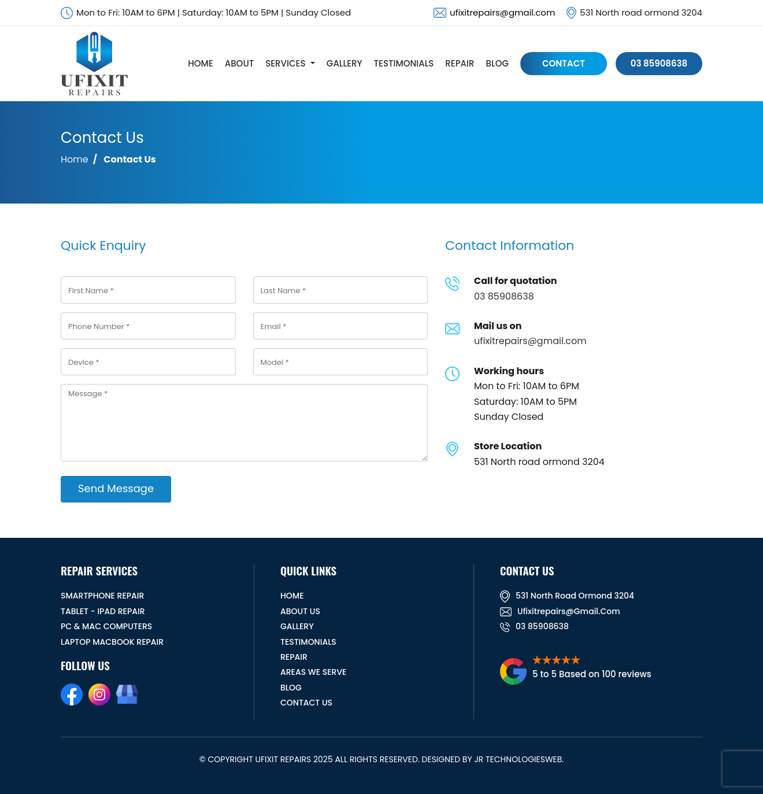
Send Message (116, 488)
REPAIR (459, 63)
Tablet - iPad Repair (103, 611)
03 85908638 (659, 63)
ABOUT (239, 63)
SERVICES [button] (285, 63)
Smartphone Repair (102, 595)
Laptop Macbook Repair (112, 642)
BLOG (497, 63)
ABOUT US (300, 611)
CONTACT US (306, 702)
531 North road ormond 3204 (567, 595)
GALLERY (344, 63)
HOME (200, 63)
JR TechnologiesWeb (518, 759)
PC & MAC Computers (106, 626)
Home (74, 159)
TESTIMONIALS (404, 63)
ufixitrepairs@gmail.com (502, 12)
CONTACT (563, 63)
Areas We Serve (313, 672)
